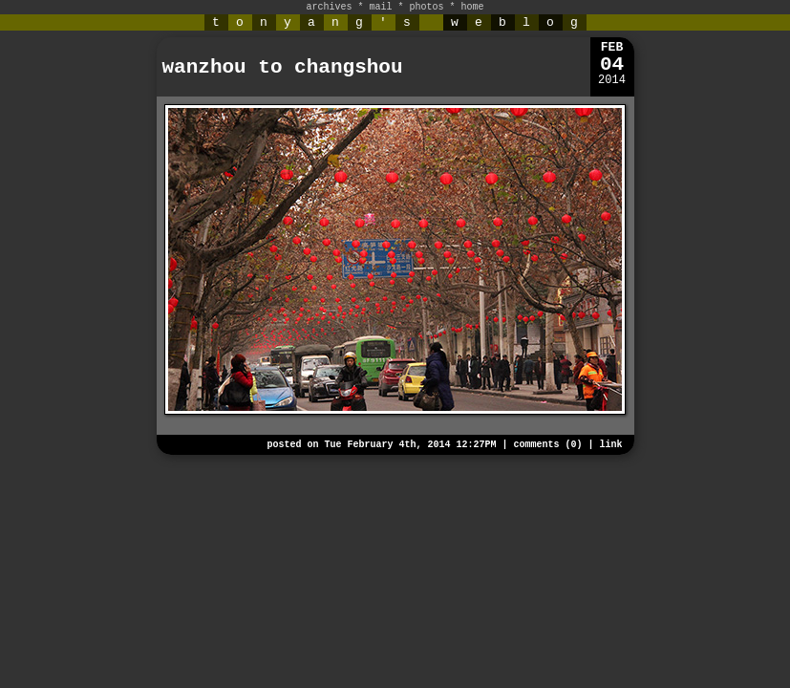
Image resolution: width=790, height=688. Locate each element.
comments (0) (547, 445)
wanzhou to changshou (282, 67)
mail (380, 7)
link (610, 445)
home (472, 7)
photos (427, 7)
